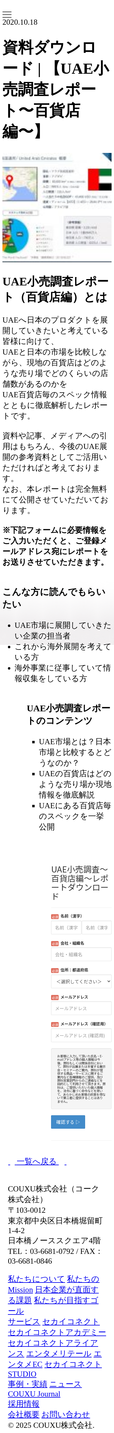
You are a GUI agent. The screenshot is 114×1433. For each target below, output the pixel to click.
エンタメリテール (59, 1353)
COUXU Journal (34, 1393)
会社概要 (24, 1414)
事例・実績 (27, 1384)
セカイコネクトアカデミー (57, 1332)
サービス (24, 1321)
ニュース (65, 1384)
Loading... (81, 1001)
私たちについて (36, 1279)
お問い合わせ (65, 1414)
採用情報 (24, 1403)
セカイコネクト (71, 1321)
